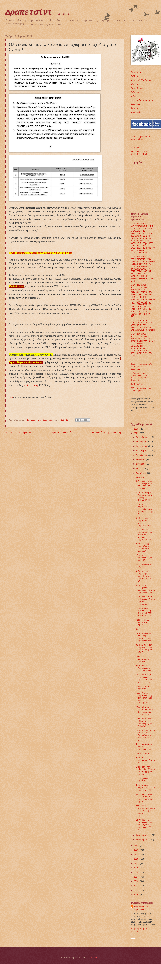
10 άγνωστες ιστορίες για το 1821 (144, 557)
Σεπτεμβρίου (143, 450)
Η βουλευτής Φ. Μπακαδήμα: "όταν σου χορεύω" (144, 547)
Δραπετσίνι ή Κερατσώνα (141, 908)
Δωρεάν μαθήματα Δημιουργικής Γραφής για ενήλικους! (145, 496)
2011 (137, 890)
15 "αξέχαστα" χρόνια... (143, 779)
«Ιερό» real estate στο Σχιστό (143, 622)
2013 (137, 881)
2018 (137, 859)
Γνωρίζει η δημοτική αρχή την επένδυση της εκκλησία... (144, 698)
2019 (137, 854)
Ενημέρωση (136, 72)
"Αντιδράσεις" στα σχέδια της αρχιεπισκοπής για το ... (145, 678)
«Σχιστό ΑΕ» (142, 753)
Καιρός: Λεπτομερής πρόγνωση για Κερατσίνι (141, 366)
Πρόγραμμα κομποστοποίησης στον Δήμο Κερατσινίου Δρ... (145, 811)
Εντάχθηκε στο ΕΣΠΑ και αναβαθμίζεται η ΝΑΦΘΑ (144, 722)
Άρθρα (134, 96)
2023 (137, 429)
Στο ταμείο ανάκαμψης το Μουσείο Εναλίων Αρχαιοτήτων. (144, 535)
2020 (137, 850)
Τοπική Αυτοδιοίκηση (142, 100)
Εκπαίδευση (137, 88)
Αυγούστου (142, 455)
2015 (137, 872)
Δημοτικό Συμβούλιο (141, 80)
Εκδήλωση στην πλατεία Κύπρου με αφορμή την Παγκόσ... (145, 770)
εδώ (11, 397)
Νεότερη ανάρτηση (19, 432)
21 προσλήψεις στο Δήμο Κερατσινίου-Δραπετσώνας (144, 637)
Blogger (95, 958)
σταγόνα (135, 148)
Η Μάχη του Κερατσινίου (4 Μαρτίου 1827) (145, 787)
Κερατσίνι (136, 104)
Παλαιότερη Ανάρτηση (108, 432)
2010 (137, 895)
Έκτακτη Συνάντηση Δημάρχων (142, 659)
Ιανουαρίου (142, 840)
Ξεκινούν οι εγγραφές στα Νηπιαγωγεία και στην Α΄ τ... (144, 825)
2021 (137, 845)
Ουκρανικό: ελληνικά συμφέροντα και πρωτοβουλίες (145, 589)
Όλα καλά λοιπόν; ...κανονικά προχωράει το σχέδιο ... (145, 798)
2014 (137, 877)
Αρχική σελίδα (62, 432)
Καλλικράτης (137, 384)
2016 (137, 868)
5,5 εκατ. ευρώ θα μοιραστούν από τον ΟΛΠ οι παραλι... (145, 485)
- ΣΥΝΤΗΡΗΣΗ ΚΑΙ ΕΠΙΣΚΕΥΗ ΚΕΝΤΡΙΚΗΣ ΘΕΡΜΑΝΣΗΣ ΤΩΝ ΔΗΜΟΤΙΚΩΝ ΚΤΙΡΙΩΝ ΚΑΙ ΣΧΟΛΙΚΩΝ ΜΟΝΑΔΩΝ (143, 325)
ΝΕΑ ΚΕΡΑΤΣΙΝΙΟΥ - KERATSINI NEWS (141, 152)
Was (137, 629)
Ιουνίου (141, 464)
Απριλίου (141, 473)
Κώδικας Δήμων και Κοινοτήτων (141, 389)
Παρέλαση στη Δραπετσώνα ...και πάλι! (144, 668)
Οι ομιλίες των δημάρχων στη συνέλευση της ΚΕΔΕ (144, 648)
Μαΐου (139, 468)
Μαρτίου (141, 477)
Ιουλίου (141, 459)
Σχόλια (134, 76)
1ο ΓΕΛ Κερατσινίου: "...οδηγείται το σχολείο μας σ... (145, 509)
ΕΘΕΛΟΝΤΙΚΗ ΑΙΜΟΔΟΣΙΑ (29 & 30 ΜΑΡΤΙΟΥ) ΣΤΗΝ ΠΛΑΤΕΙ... (145, 612)
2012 (137, 886)
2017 (137, 863)
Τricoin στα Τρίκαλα (142, 687)
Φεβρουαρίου (143, 835)
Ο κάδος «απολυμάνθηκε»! (145, 760)
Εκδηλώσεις (137, 92)
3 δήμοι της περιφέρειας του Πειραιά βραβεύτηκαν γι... (143, 576)
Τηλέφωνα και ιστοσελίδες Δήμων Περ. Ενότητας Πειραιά (141, 377)
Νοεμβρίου (142, 441)
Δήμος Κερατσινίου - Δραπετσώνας (142, 138)
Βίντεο (134, 84)
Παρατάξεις (137, 108)
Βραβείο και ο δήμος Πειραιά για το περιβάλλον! (144, 522)
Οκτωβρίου (142, 446)
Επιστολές (136, 112)
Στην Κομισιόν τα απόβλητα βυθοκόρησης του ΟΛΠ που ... (145, 735)
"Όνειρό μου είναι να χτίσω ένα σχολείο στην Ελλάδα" (145, 711)
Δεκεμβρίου (142, 437)
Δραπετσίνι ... (38, 12)
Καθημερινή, (31, 385)
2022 (137, 433)
